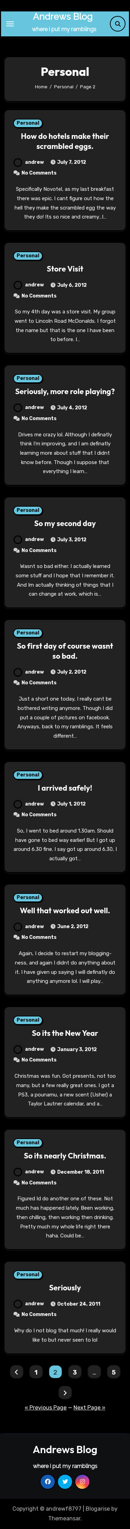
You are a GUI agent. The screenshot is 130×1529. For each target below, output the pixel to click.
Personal (28, 123)
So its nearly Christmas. (65, 1156)
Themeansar (64, 1518)
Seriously (65, 1287)
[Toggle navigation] (10, 24)
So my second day (65, 523)
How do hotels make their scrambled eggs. (65, 141)
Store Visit (65, 269)
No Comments (39, 173)
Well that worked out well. (65, 910)
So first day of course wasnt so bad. (65, 651)
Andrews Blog (63, 16)
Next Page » (89, 1407)
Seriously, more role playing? (65, 391)
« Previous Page (46, 1407)
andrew (29, 162)
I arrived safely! (65, 788)
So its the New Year (65, 1033)
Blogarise (98, 1508)
